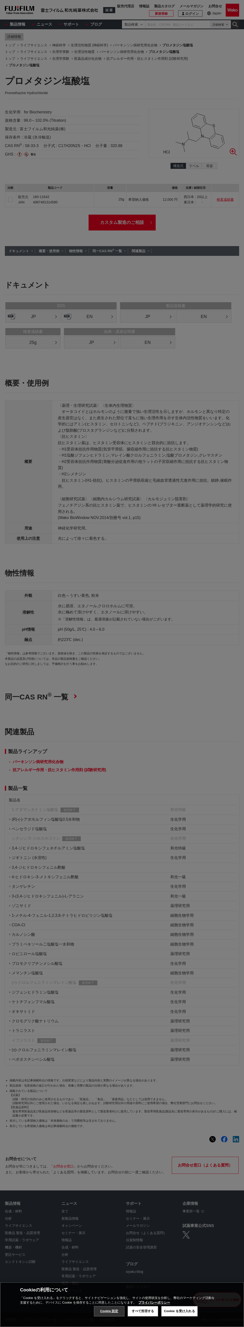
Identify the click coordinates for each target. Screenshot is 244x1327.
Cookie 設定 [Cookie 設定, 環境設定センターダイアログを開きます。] (109, 1311)
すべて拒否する (143, 1311)
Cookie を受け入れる (179, 1311)
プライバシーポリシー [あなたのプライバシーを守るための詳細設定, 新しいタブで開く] (154, 1302)
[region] (122, 1304)
